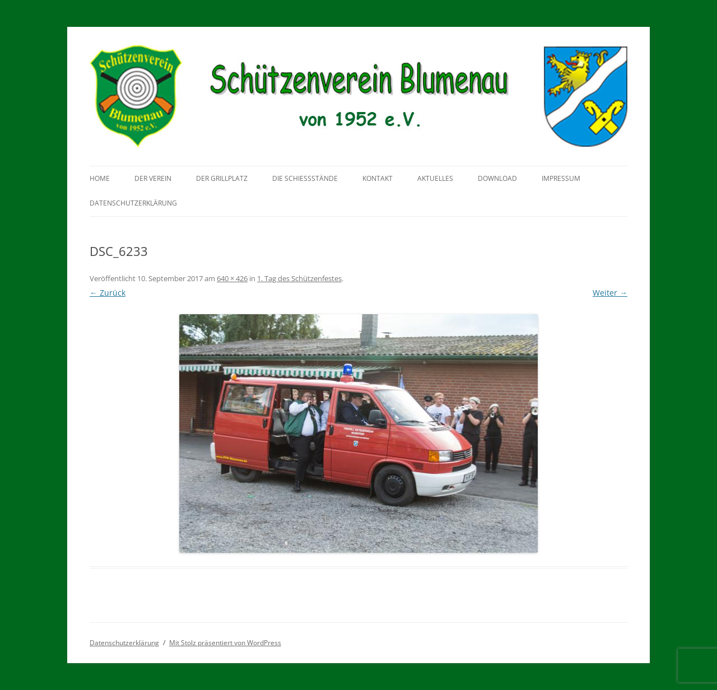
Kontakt (377, 178)
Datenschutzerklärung (133, 203)
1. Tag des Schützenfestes (299, 278)
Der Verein (152, 178)
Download (497, 178)
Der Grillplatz (222, 178)
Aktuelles (435, 178)
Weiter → (610, 292)
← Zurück (107, 292)
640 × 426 (232, 278)
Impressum (561, 178)
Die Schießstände (305, 178)
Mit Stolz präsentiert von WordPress (225, 642)
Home (100, 178)
